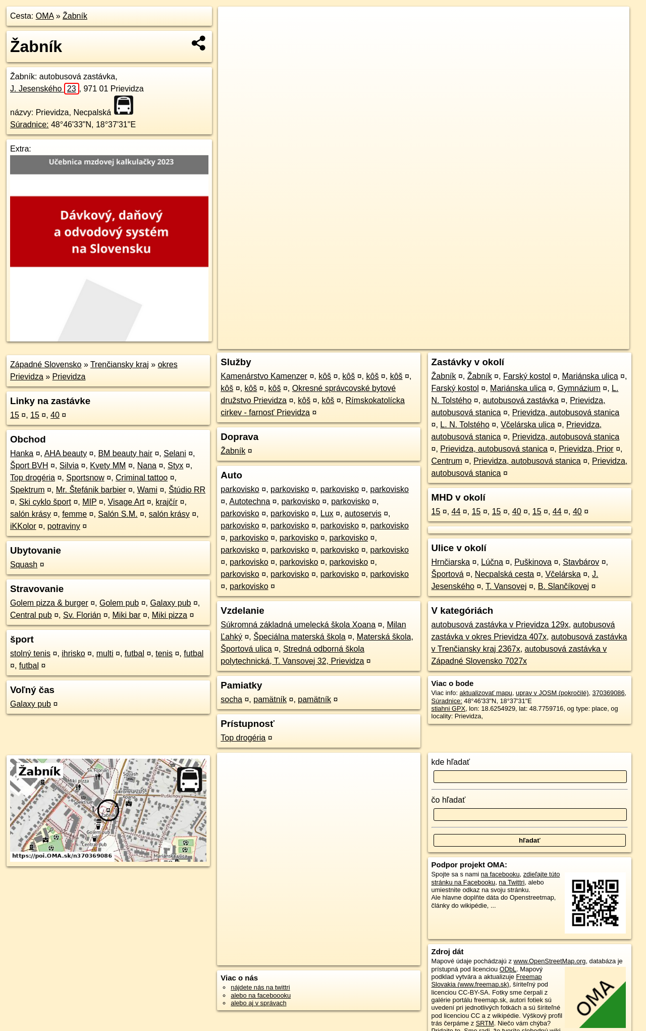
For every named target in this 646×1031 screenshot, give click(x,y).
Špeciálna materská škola (299, 636)
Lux (327, 513)
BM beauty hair (125, 453)
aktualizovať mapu (486, 693)
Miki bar (127, 615)
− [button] (235, 39)
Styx (175, 465)
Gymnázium (578, 388)
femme (74, 514)
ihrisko (73, 653)
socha (231, 699)
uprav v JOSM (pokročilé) (552, 693)
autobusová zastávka (521, 400)
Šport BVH (29, 465)
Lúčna (492, 562)
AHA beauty (65, 453)
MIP (89, 502)
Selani (175, 453)
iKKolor (23, 526)
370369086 (609, 693)
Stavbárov (581, 562)
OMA (45, 16)
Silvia (69, 465)
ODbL (508, 969)
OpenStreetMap (458, 341)
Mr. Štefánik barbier (91, 489)
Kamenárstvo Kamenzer (264, 376)
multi (105, 653)
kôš (324, 376)
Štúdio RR (187, 489)
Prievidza (69, 376)
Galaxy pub (170, 603)
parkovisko (240, 489)
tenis (164, 653)
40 (55, 415)
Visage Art (126, 502)
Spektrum (27, 489)
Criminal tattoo (142, 477)
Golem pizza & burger (49, 603)
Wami (147, 489)
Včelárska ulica (528, 424)
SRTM (485, 1023)
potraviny (63, 526)
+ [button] (235, 23)
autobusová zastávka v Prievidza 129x (500, 624)
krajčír (166, 502)
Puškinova (533, 562)
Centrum (447, 461)
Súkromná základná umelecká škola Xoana (298, 624)
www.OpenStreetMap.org (549, 961)
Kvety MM (108, 465)
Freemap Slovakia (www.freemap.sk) (487, 980)
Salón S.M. (117, 514)
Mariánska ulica (590, 376)
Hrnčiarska (451, 562)
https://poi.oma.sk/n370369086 (585, 341)
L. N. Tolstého (465, 424)
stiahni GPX (449, 708)
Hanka (21, 453)
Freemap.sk (510, 341)
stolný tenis (30, 653)
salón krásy (30, 514)
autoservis (363, 513)
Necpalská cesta (504, 574)
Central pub (31, 615)
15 (14, 415)
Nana (146, 465)
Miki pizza (169, 615)
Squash (23, 564)
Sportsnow (85, 477)
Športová (448, 574)
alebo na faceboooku (261, 995)
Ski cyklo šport (45, 502)
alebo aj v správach (258, 1003)
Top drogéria (32, 477)
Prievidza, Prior (586, 449)
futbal (134, 653)
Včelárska (563, 574)
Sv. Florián (82, 615)
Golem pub (119, 603)
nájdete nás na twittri (260, 987)
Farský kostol (527, 376)
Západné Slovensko (45, 364)
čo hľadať (449, 800)
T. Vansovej (506, 586)
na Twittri (511, 882)
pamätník (270, 699)
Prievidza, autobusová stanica (566, 412)
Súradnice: (29, 124)
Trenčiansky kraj (119, 364)
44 (456, 511)
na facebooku (500, 874)
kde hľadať (451, 762)
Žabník (75, 16)
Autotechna (249, 501)
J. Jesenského (44, 88)
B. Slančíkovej (563, 586)
